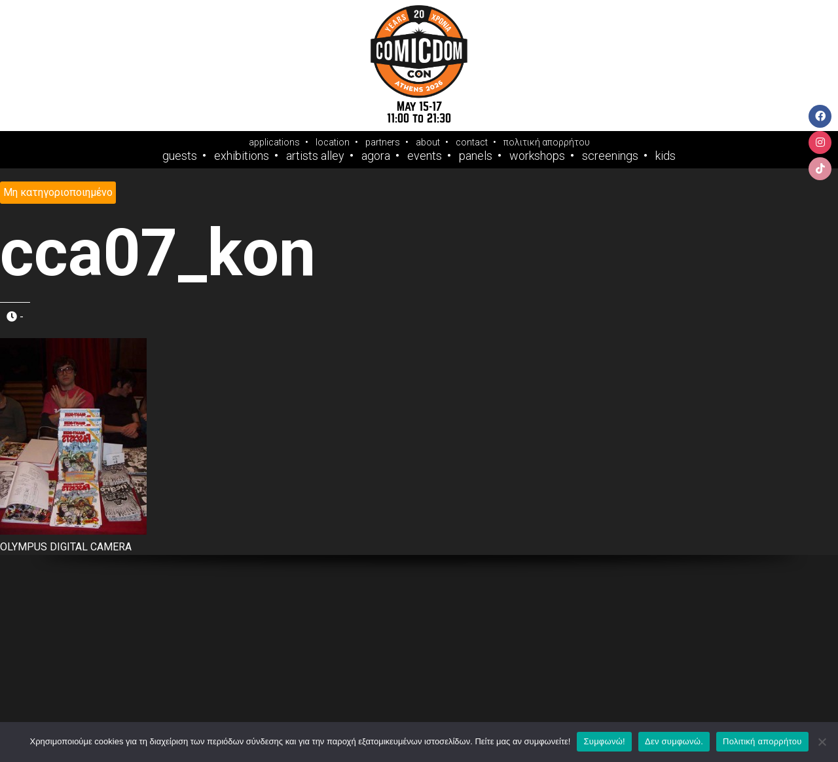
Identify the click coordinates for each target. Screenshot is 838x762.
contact (472, 142)
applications (274, 142)
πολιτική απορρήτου (546, 142)
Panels (475, 156)
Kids (665, 156)
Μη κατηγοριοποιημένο (58, 192)
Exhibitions (241, 156)
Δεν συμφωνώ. (674, 741)
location (333, 142)
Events (424, 156)
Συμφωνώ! (604, 741)
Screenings (610, 156)
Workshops (537, 156)
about (428, 142)
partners (382, 142)
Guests (179, 156)
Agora (375, 156)
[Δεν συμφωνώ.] (821, 741)
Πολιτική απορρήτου (762, 741)
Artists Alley (315, 156)
